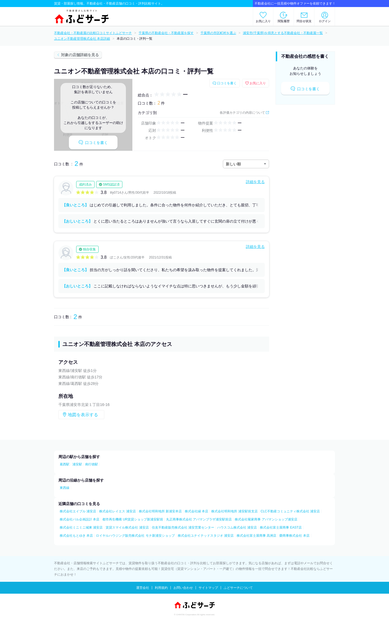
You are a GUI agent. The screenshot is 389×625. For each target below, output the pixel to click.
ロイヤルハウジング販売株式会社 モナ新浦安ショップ (135, 535)
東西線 (64, 488)
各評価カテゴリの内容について (242, 112)
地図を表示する (83, 414)
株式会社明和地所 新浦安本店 (160, 511)
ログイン (325, 21)
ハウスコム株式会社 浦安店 (237, 527)
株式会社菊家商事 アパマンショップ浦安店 (266, 519)
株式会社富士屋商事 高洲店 (256, 535)
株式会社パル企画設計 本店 (79, 519)
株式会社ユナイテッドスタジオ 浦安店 (206, 535)
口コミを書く (93, 142)
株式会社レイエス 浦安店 (117, 511)
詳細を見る (255, 182)
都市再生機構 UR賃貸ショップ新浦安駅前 (132, 519)
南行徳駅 (91, 464)
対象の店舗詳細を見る (80, 55)
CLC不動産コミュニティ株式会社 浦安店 (290, 511)
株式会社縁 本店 (196, 511)
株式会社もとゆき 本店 (76, 535)
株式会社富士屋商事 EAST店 (281, 527)
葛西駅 (64, 464)
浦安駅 (77, 464)
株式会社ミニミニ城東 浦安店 (81, 527)
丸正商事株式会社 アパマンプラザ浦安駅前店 (199, 519)
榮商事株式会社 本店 (294, 535)
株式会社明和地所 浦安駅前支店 (234, 511)
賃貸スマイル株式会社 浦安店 (127, 527)
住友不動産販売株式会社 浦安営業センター (183, 527)
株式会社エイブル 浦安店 (78, 511)
